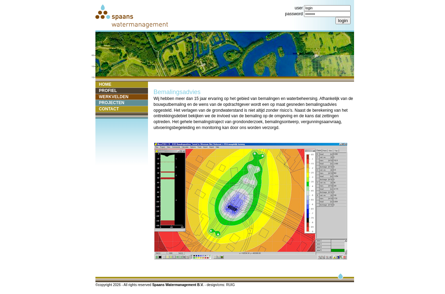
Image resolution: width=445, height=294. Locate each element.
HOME (105, 84)
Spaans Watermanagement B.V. (178, 285)
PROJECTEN (111, 102)
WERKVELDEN (113, 96)
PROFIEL (108, 90)
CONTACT (109, 109)
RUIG (230, 285)
